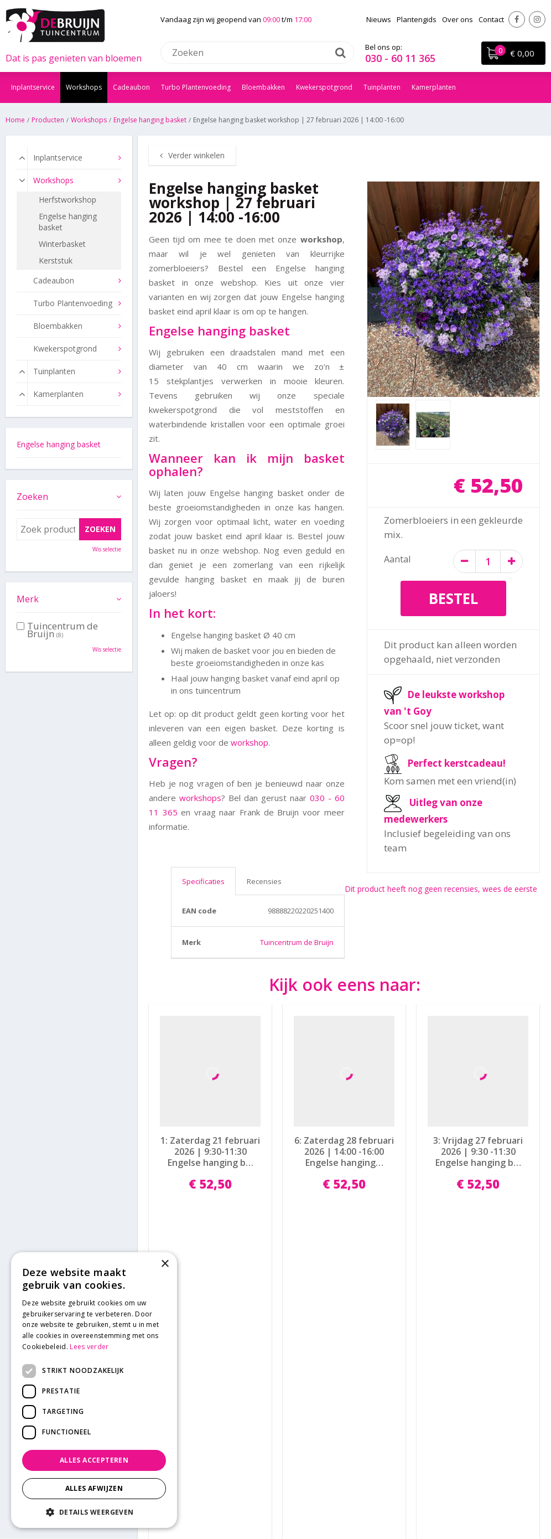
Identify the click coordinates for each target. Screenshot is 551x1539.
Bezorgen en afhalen (318, 1380)
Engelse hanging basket (59, 444)
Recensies (264, 881)
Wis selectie (106, 549)
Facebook (516, 19)
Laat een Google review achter (482, 1365)
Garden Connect (270, 1497)
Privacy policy (305, 1394)
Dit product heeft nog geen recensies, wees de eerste (441, 889)
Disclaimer (325, 1497)
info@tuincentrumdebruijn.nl (193, 1408)
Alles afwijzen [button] (94, 1488)
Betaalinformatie (311, 1365)
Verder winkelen (196, 155)
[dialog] (94, 1390)
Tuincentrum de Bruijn (297, 942)
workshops (200, 797)
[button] (94, 1511)
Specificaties (203, 881)
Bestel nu (210, 1229)
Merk (28, 599)
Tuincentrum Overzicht (392, 1497)
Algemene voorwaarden (324, 1408)
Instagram (537, 19)
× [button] (164, 1264)
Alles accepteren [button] (94, 1460)
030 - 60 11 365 (400, 58)
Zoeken (32, 496)
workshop (249, 742)
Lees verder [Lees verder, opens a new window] (89, 1346)
